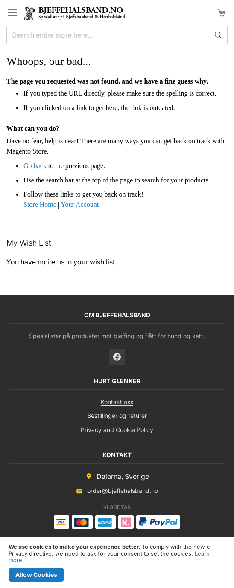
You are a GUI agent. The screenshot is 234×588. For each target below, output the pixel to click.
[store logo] (78, 13)
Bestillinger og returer (117, 415)
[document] (117, 563)
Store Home (39, 204)
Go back (35, 165)
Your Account (80, 204)
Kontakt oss (117, 402)
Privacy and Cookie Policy (117, 429)
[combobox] (117, 35)
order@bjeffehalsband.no (122, 490)
